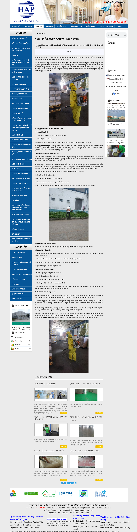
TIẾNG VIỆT (110, 2)
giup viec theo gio (92, 531)
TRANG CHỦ (16, 26)
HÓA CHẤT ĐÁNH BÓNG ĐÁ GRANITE (21, 264)
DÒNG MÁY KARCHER (19, 269)
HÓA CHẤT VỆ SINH (18, 279)
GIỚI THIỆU (28, 26)
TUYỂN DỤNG (61, 26)
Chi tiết (63, 413)
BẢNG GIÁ (49, 26)
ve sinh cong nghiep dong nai (33, 531)
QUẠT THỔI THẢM (18, 294)
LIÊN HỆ (119, 26)
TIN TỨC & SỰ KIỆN (106, 26)
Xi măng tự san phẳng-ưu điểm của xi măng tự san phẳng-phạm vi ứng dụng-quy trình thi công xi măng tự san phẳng (86, 442)
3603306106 (40, 508)
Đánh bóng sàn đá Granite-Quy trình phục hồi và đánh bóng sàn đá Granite (50, 440)
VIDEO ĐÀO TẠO (76, 26)
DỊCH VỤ (39, 26)
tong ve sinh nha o (68, 531)
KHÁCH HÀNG (90, 26)
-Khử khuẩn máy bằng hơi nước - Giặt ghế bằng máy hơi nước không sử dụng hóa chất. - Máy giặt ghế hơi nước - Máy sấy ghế (50, 473)
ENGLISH (121, 2)
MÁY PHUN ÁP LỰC (18, 289)
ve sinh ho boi (114, 531)
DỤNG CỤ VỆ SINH (18, 253)
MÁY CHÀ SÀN (17, 257)
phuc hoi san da (104, 531)
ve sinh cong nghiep (16, 531)
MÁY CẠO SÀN (17, 299)
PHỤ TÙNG (15, 284)
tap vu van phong (80, 531)
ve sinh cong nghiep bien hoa (52, 531)
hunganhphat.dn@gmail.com (82, 510)
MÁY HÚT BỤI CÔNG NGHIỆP (22, 274)
